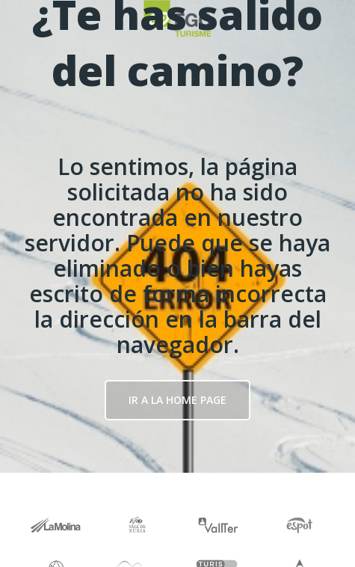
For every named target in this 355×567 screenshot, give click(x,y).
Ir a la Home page (177, 400)
